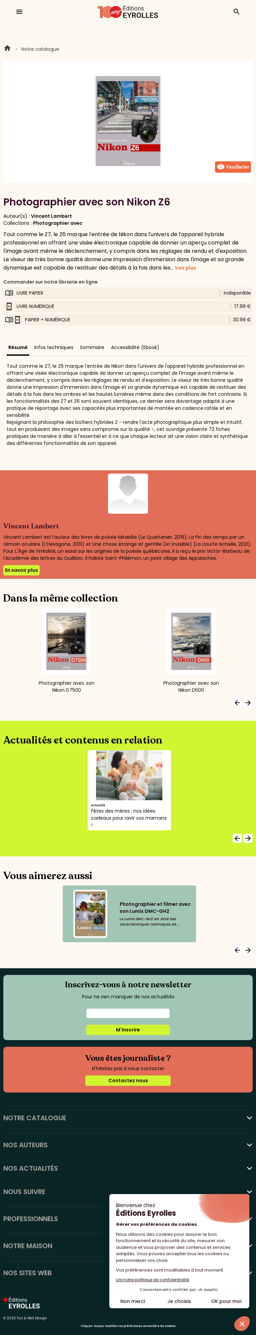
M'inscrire (128, 1029)
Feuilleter (233, 167)
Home (7, 49)
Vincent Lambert (51, 216)
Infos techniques (53, 347)
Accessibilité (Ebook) (135, 347)
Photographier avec (57, 223)
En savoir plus (21, 570)
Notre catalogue (40, 49)
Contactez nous (128, 1080)
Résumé (18, 347)
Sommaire (92, 347)
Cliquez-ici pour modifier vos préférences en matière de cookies (128, 1326)
